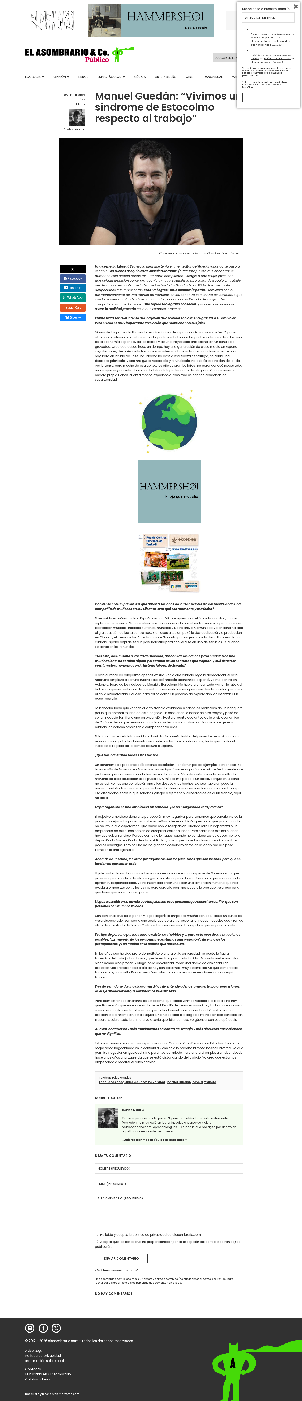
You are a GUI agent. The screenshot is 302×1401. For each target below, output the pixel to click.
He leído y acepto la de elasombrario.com (148, 1234)
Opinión (59, 77)
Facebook (75, 278)
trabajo (210, 1082)
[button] (79, 54)
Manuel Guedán (179, 1082)
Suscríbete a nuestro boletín (266, 1300)
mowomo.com (69, 1394)
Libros (83, 77)
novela (197, 1082)
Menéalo (73, 307)
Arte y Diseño (166, 77)
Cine (189, 77)
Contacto (33, 1369)
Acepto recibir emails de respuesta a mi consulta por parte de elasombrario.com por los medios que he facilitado (273, 1331)
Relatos (270, 77)
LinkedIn (75, 288)
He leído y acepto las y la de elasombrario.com (272, 1350)
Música (140, 77)
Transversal (212, 77)
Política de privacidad (43, 1355)
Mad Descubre (243, 77)
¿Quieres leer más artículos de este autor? (154, 1140)
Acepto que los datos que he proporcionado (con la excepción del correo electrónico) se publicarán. (168, 1244)
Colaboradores (37, 1379)
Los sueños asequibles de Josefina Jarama (132, 1082)
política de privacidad (150, 1234)
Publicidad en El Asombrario (48, 1374)
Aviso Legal (34, 1350)
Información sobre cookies (47, 1360)
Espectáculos (109, 77)
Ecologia (33, 77)
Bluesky (73, 317)
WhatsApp (75, 297)
